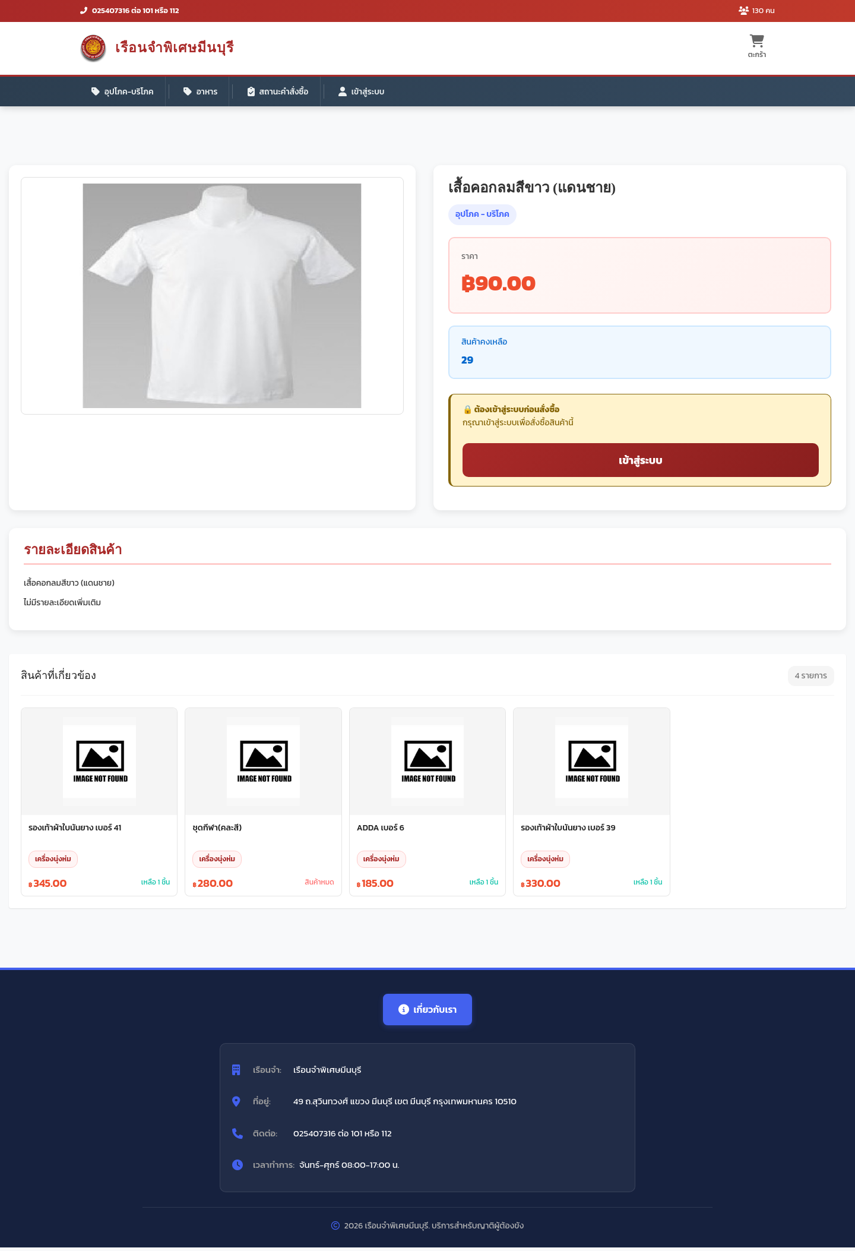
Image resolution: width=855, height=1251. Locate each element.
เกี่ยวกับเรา (427, 1012)
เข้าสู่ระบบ (367, 92)
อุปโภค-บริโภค (123, 92)
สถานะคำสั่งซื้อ (282, 92)
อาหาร (203, 92)
